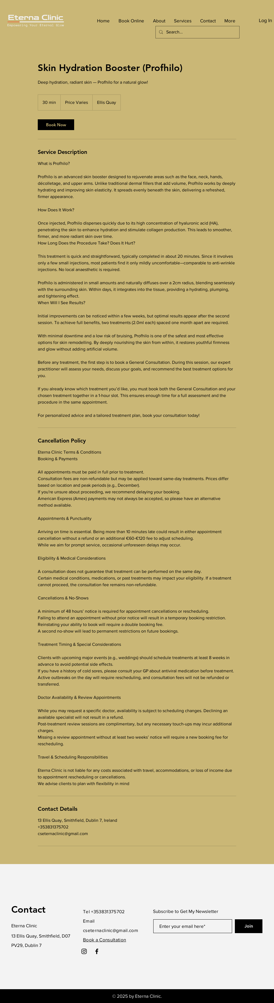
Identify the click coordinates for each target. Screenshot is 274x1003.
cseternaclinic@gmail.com (110, 930)
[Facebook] (96, 951)
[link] (56, 124)
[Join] (248, 926)
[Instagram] (84, 951)
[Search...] (197, 32)
